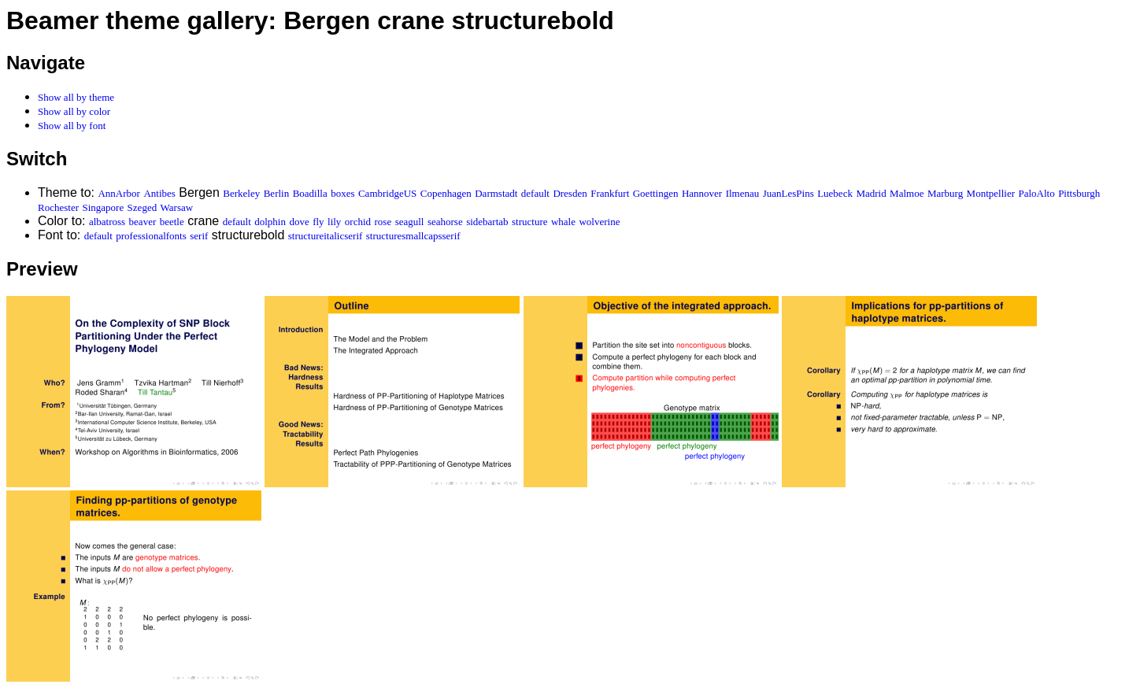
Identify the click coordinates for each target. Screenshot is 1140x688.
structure (529, 221)
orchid (358, 221)
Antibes (159, 193)
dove (299, 221)
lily (334, 221)
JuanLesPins (788, 193)
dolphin (270, 221)
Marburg (945, 193)
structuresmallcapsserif (413, 236)
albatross (107, 221)
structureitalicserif (325, 236)
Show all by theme (76, 97)
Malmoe (906, 193)
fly (318, 221)
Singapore (103, 207)
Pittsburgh (1079, 193)
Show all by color (74, 111)
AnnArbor (118, 193)
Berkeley (241, 193)
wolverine (599, 221)
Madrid (871, 193)
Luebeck (835, 193)
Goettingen (656, 193)
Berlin (277, 193)
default (535, 193)
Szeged (142, 207)
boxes (342, 193)
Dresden (570, 193)
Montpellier (991, 193)
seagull (409, 221)
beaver (143, 221)
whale (563, 221)
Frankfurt (609, 193)
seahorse (445, 221)
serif (199, 236)
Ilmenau (743, 193)
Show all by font (71, 125)
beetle (172, 221)
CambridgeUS (387, 193)
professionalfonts (151, 236)
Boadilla (310, 193)
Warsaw (177, 207)
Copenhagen (446, 193)
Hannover (702, 193)
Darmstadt (496, 193)
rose (383, 221)
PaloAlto (1036, 193)
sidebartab (487, 221)
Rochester (58, 207)
